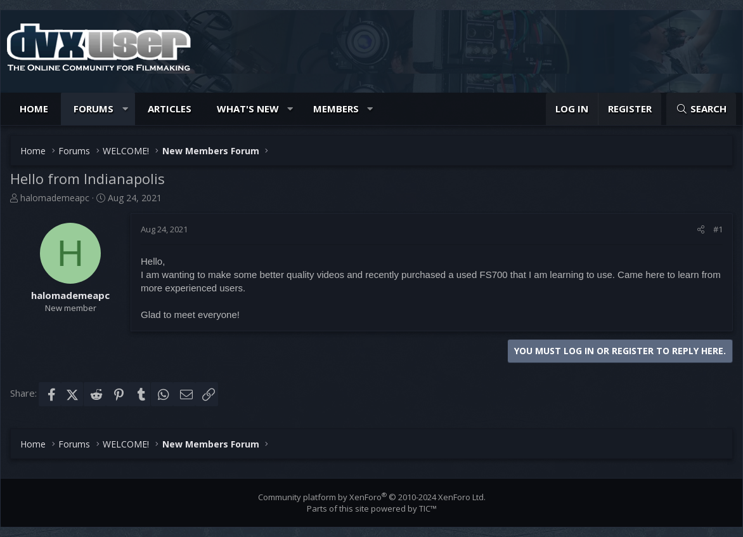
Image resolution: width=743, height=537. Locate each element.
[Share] (701, 229)
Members (336, 108)
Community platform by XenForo (372, 497)
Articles (169, 108)
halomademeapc (54, 198)
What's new (248, 108)
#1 (718, 229)
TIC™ (428, 508)
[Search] (701, 109)
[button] (125, 109)
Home (34, 108)
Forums (93, 108)
